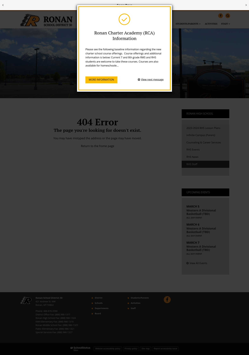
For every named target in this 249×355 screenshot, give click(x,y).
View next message (152, 79)
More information (101, 79)
